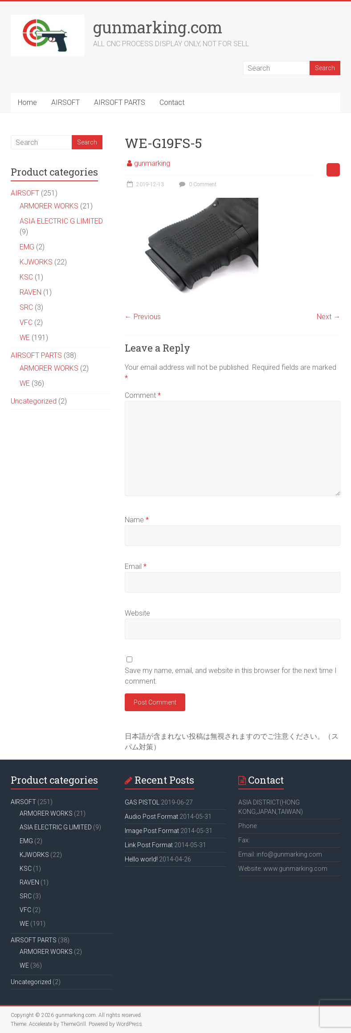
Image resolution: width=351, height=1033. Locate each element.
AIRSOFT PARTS (119, 102)
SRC (26, 307)
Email (136, 566)
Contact (171, 102)
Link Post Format (149, 845)
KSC (26, 277)
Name (137, 520)
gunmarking (152, 163)
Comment (143, 395)
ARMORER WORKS (49, 206)
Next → (328, 316)
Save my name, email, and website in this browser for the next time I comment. (231, 675)
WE (25, 337)
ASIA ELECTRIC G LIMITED (61, 221)
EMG (27, 247)
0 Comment (196, 184)
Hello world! (141, 859)
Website (137, 613)
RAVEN (30, 292)
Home (27, 102)
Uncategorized (34, 401)
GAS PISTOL (142, 802)
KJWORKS (36, 262)
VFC (26, 322)
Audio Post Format (151, 816)
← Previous (143, 316)
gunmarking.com (157, 27)
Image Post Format (152, 830)
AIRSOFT (65, 102)
